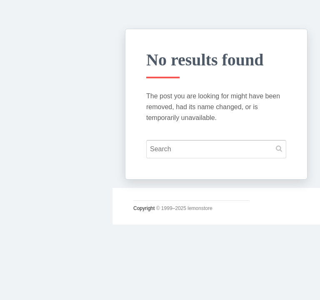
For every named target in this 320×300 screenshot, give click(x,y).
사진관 (28, 226)
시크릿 (28, 207)
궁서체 (28, 129)
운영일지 (32, 188)
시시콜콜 (32, 149)
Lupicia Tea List (45, 265)
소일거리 (32, 168)
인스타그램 (35, 285)
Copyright (144, 208)
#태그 (26, 246)
